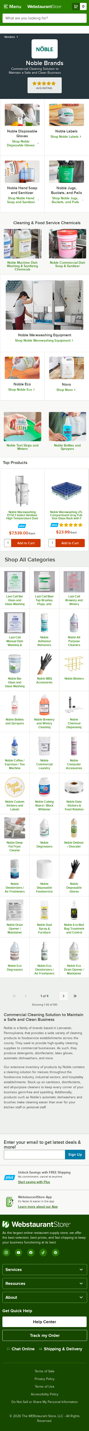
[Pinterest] (55, 1252)
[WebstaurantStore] (44, 1224)
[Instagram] (6, 1252)
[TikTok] (43, 1252)
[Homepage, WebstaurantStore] (44, 6)
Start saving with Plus (34, 1182)
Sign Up (75, 1154)
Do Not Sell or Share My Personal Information (44, 1402)
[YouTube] (18, 1252)
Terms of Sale (44, 1371)
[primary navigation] (12, 6)
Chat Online (21, 1348)
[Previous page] (25, 996)
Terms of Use (44, 1386)
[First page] (14, 996)
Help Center (44, 1321)
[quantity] (8, 543)
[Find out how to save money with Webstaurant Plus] (22, 526)
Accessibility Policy (44, 1394)
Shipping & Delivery (60, 1348)
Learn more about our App (38, 1206)
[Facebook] (31, 1252)
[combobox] (44, 18)
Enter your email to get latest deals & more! (42, 1144)
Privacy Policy (45, 1379)
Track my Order (45, 1335)
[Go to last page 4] (75, 996)
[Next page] (63, 996)
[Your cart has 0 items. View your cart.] (79, 6)
